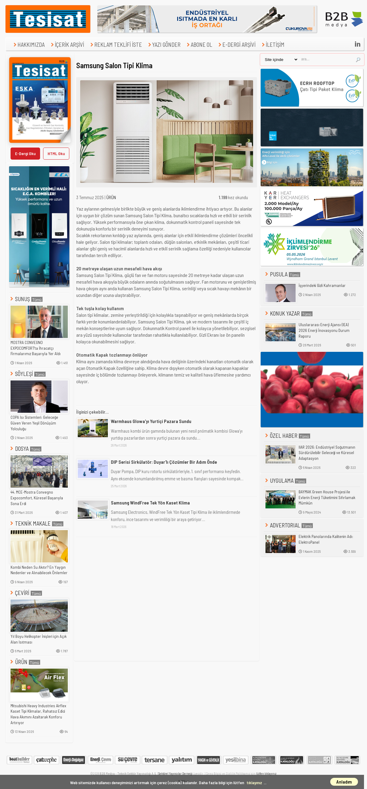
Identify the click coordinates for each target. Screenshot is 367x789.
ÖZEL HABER (287, 435)
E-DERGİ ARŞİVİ (236, 44)
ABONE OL (198, 44)
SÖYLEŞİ (27, 373)
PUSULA (282, 274)
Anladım (344, 781)
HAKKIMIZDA (28, 44)
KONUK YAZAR (288, 313)
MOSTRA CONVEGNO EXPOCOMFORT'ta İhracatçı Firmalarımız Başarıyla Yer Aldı (36, 348)
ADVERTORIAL (288, 525)
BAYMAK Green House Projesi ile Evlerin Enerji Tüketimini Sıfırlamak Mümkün (327, 497)
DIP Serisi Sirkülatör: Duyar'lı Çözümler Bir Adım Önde (164, 462)
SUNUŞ (26, 298)
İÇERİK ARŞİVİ (66, 44)
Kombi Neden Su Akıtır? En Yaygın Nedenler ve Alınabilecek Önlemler (39, 570)
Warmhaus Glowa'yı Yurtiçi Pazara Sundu (151, 421)
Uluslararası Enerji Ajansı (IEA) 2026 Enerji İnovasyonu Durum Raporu (324, 330)
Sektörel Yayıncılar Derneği (175, 773)
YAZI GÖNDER (163, 44)
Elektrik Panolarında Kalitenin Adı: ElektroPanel (326, 539)
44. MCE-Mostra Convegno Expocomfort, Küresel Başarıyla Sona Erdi (37, 498)
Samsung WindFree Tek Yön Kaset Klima (150, 502)
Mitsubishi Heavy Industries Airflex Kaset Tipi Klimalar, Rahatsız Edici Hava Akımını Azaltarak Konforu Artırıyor (38, 714)
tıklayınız (254, 782)
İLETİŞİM (272, 44)
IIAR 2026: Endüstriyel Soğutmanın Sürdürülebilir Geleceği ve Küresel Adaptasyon (327, 453)
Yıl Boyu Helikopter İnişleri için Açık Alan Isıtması (39, 639)
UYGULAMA (285, 480)
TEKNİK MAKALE (36, 523)
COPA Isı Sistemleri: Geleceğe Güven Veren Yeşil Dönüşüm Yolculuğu (34, 423)
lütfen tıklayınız (266, 773)
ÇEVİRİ (25, 592)
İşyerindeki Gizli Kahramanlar (322, 285)
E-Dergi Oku (25, 153)
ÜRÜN (24, 661)
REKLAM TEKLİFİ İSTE (115, 44)
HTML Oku (56, 153)
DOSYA (25, 448)
